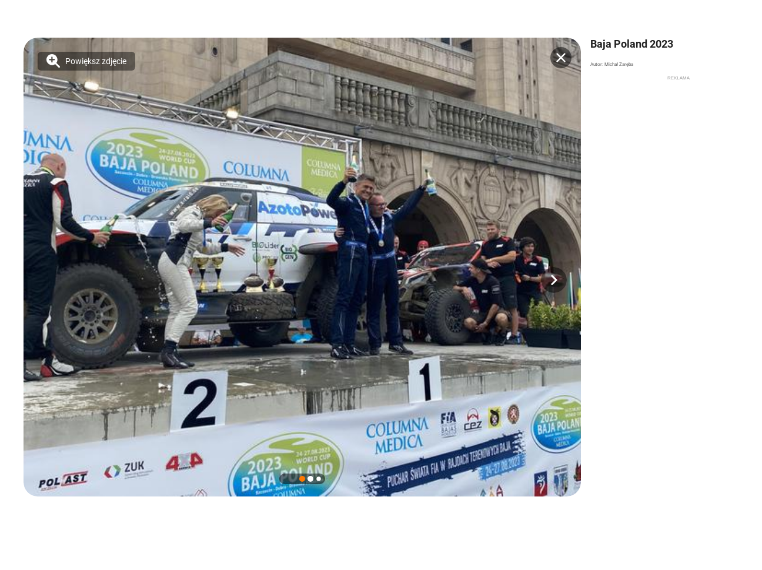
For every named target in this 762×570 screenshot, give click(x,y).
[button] (554, 280)
